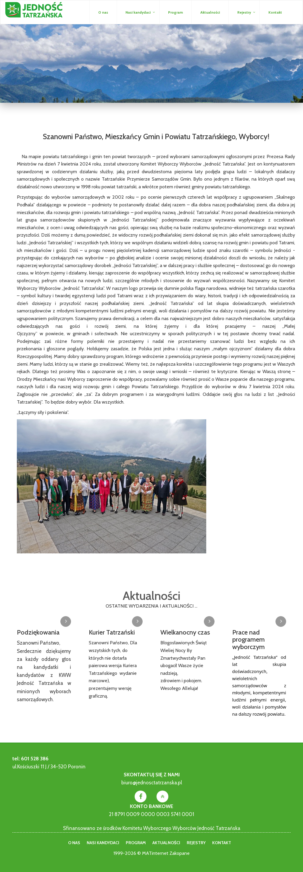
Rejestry (244, 12)
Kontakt (275, 12)
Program (175, 12)
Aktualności (210, 12)
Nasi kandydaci (138, 12)
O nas (103, 12)
